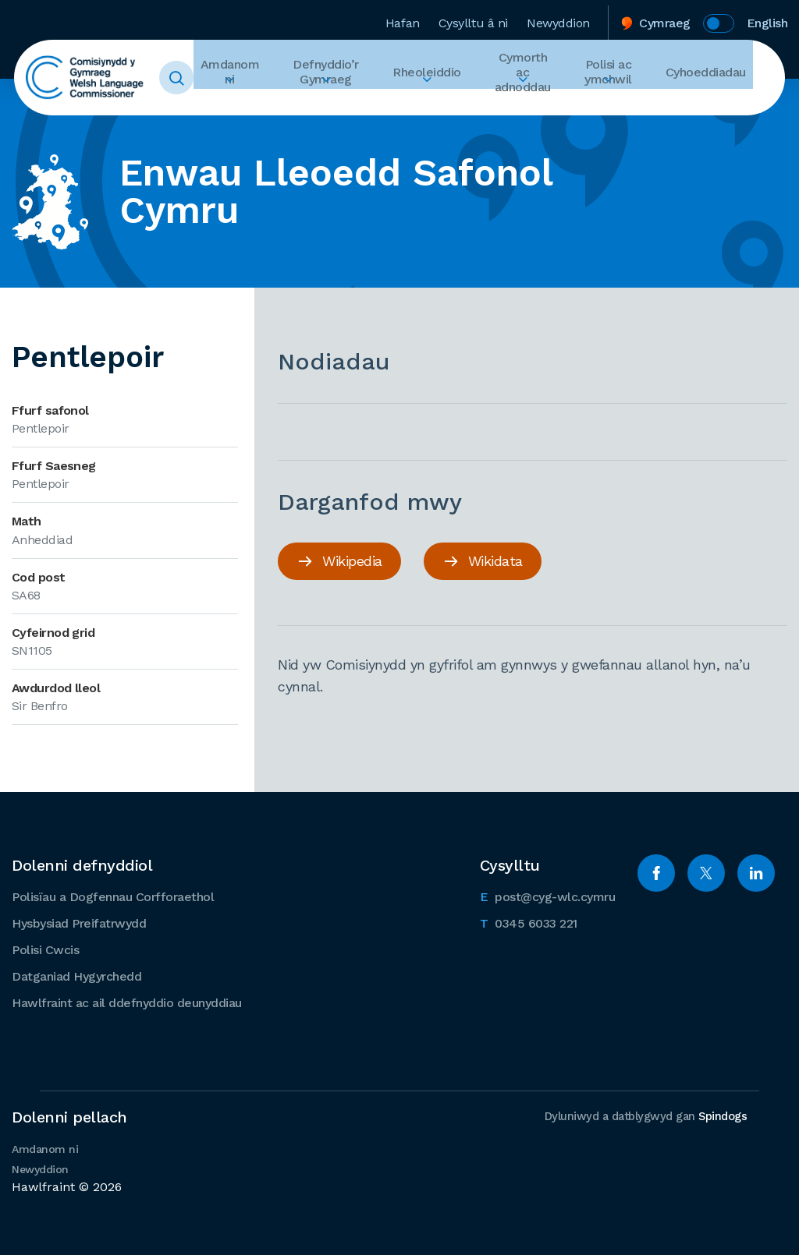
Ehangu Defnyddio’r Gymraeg (334, 106)
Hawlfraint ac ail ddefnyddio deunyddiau (127, 1001)
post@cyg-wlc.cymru (548, 894)
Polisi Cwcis (45, 948)
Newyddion (558, 18)
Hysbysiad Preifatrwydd (79, 921)
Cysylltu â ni (473, 18)
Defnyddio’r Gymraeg (335, 78)
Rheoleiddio (426, 78)
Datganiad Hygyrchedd (76, 974)
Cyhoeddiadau (705, 78)
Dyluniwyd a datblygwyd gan (643, 1114)
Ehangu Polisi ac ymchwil (614, 106)
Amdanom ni (247, 78)
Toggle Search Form (200, 78)
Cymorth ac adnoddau (520, 78)
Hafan (402, 18)
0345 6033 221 (528, 920)
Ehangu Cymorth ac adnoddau (520, 106)
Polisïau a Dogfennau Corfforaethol (113, 895)
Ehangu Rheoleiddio (426, 106)
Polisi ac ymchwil (614, 78)
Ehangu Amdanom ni (247, 106)
